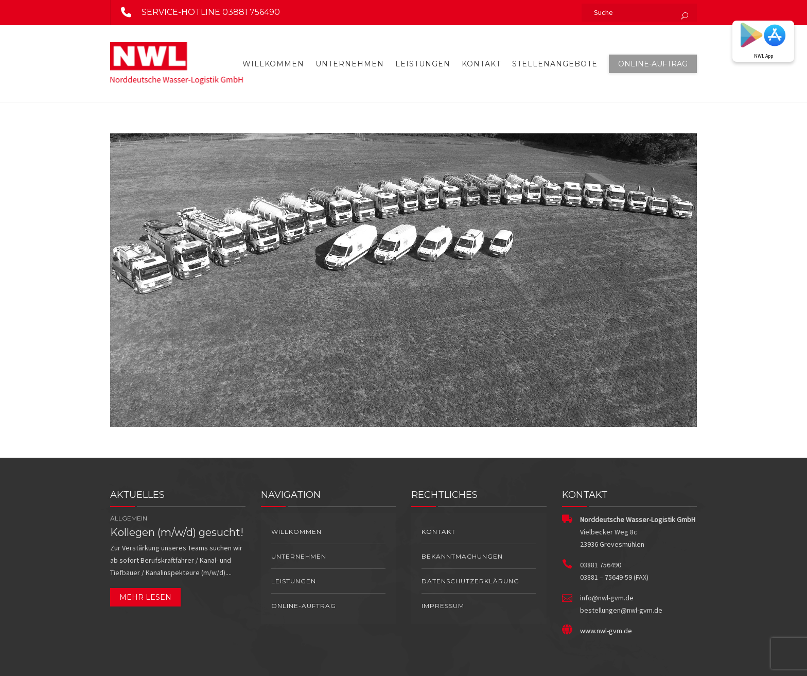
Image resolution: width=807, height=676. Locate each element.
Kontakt (481, 63)
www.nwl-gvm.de (606, 630)
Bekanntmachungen (462, 556)
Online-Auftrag (653, 63)
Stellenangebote (555, 63)
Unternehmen (349, 63)
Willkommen (273, 63)
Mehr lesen (145, 597)
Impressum (443, 606)
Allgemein (128, 518)
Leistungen (422, 63)
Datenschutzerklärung (470, 581)
